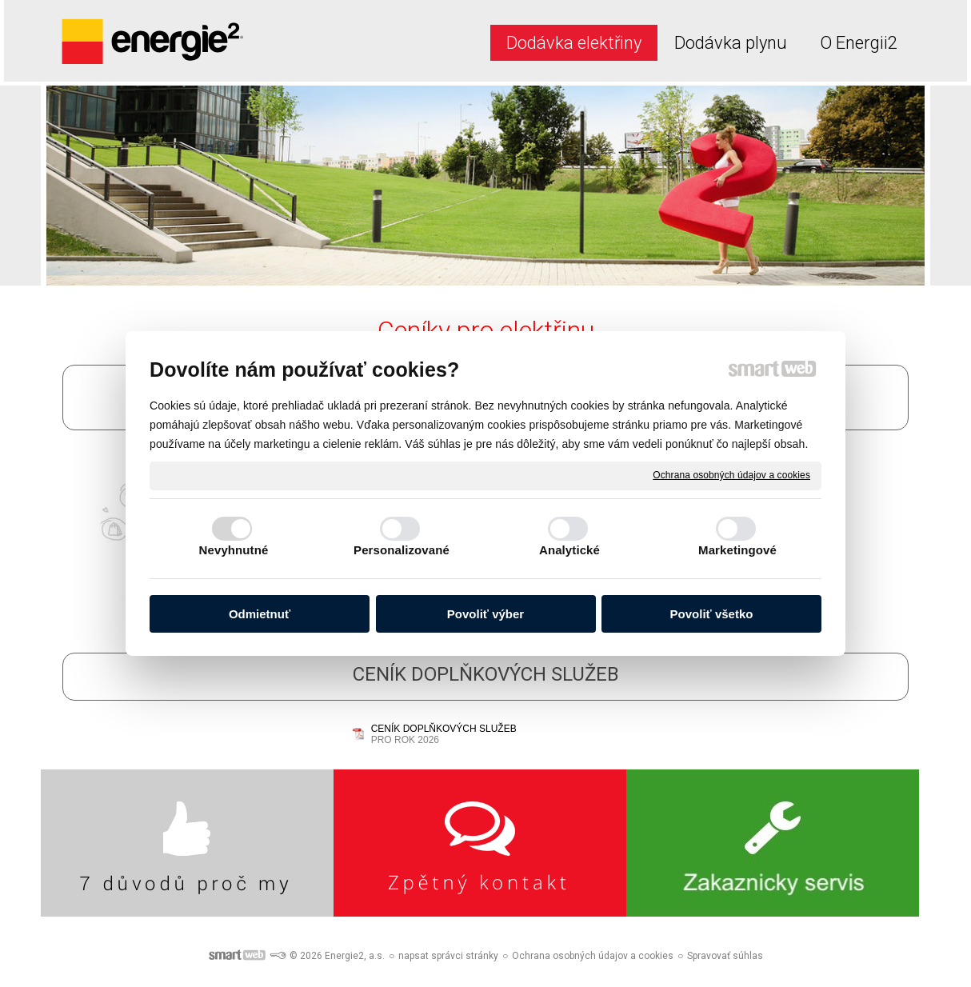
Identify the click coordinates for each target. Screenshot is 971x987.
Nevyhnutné (234, 550)
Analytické (569, 550)
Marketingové (737, 550)
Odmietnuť (259, 614)
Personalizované (402, 550)
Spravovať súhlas (725, 955)
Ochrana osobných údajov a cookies (731, 475)
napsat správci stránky (448, 955)
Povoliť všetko (711, 614)
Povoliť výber (485, 614)
